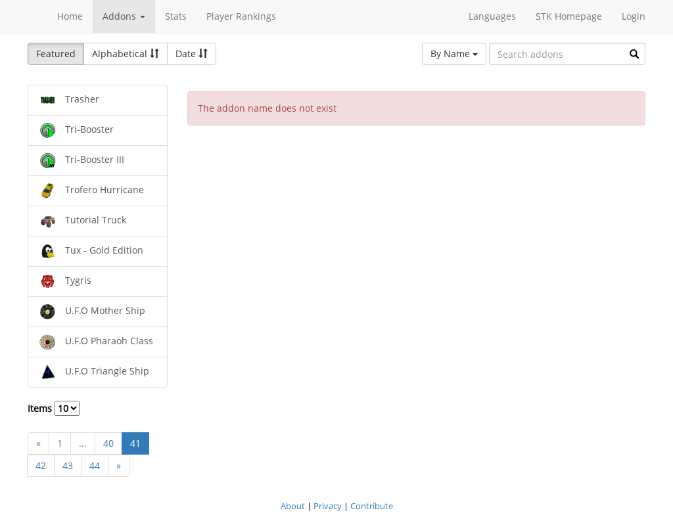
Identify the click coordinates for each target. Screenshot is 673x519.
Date (191, 53)
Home (70, 16)
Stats (176, 16)
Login (633, 16)
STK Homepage (569, 16)
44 (94, 465)
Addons (124, 16)
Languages (492, 16)
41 (135, 443)
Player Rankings (241, 16)
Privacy (327, 506)
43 (67, 465)
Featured (56, 53)
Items (54, 408)
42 (40, 465)
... (83, 443)
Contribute (371, 506)
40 (108, 443)
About (293, 506)
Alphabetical (125, 53)
